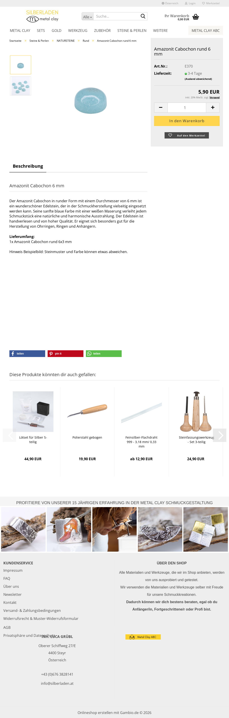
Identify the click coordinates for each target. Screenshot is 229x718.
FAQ (6, 578)
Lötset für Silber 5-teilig (33, 439)
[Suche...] (87, 16)
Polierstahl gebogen (87, 437)
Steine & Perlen (131, 30)
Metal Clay (20, 30)
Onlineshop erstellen (95, 712)
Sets (41, 30)
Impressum (13, 570)
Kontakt (10, 602)
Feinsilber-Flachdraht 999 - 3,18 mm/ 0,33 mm (141, 441)
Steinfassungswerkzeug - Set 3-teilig (196, 439)
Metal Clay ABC (206, 30)
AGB (7, 627)
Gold (56, 30)
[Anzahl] (187, 108)
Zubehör (102, 30)
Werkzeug (77, 30)
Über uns (11, 586)
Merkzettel (211, 3)
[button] (170, 3)
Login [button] (190, 3)
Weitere (160, 30)
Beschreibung (28, 166)
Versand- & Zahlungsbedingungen (32, 610)
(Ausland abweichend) (198, 78)
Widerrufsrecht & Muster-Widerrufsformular (40, 618)
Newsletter (12, 594)
